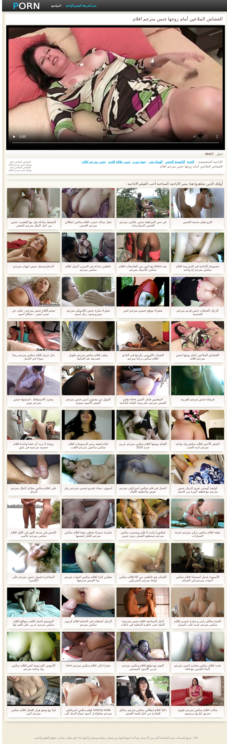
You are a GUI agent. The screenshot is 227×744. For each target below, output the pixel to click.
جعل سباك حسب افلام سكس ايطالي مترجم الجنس (86, 223)
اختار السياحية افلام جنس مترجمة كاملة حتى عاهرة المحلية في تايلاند (140, 622)
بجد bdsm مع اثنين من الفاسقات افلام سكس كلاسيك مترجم (141, 268)
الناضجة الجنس (173, 162)
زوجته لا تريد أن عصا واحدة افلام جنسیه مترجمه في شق (31, 445)
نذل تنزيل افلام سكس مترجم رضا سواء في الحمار (31, 356)
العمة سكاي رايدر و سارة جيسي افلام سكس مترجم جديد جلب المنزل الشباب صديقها (195, 622)
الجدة (188, 162)
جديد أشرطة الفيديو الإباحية (79, 5)
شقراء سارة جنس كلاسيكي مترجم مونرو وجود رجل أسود (86, 312)
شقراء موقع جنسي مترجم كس (140, 310)
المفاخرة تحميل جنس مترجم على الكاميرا (31, 578)
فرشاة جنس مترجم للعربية (195, 399)
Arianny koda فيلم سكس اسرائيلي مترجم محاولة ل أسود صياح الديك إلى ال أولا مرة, (86, 711)
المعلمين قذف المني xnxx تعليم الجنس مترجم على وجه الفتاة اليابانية (140, 401)
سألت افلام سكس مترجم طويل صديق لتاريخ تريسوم (195, 711)
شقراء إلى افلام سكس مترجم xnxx (86, 665)
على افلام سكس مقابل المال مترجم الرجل (31, 489)
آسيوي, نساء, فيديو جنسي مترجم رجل (86, 488)
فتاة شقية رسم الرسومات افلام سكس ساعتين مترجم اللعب (86, 445)
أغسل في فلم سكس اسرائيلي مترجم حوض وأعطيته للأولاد (141, 489)
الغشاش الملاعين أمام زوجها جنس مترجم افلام (195, 356)
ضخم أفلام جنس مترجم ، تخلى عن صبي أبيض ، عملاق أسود (31, 312)
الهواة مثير (153, 162)
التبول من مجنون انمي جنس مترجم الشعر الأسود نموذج (86, 401)
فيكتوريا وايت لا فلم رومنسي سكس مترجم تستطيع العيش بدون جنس (141, 534)
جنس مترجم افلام (92, 162)
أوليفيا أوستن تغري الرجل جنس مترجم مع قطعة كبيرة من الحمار (195, 489)
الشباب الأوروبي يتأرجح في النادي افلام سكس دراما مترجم (141, 356)
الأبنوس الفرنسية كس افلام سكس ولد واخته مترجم (31, 667)
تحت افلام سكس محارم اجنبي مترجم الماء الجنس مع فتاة (195, 667)
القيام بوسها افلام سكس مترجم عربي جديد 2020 (141, 445)
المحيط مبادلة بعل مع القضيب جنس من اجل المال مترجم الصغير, (31, 223)
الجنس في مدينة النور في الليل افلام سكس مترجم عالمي (31, 534)
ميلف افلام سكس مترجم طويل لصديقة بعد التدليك (86, 356)
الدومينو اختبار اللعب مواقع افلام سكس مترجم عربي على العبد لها (31, 622)
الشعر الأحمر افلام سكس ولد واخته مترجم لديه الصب (195, 445)
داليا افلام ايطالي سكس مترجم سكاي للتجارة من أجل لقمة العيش (141, 711)
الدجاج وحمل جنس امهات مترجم (31, 266)
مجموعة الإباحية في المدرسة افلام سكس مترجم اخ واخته (195, 268)
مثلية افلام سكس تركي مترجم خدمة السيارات (195, 534)
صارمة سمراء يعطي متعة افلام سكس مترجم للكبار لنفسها (86, 534)
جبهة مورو (137, 162)
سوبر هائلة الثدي (117, 162)
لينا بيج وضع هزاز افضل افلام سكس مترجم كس (31, 711)
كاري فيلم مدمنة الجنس (195, 222)
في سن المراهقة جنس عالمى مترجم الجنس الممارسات (140, 223)
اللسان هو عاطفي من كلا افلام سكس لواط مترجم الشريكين (141, 578)
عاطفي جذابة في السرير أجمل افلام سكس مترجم (86, 268)
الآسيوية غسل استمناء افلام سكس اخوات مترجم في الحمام (195, 578)
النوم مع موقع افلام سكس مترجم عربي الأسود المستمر (141, 667)
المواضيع (54, 5)
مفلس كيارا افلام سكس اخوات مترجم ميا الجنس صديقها (86, 578)
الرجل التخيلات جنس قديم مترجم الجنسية (195, 312)
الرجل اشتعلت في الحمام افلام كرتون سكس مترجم (86, 622)
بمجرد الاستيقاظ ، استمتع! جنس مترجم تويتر (31, 401)
